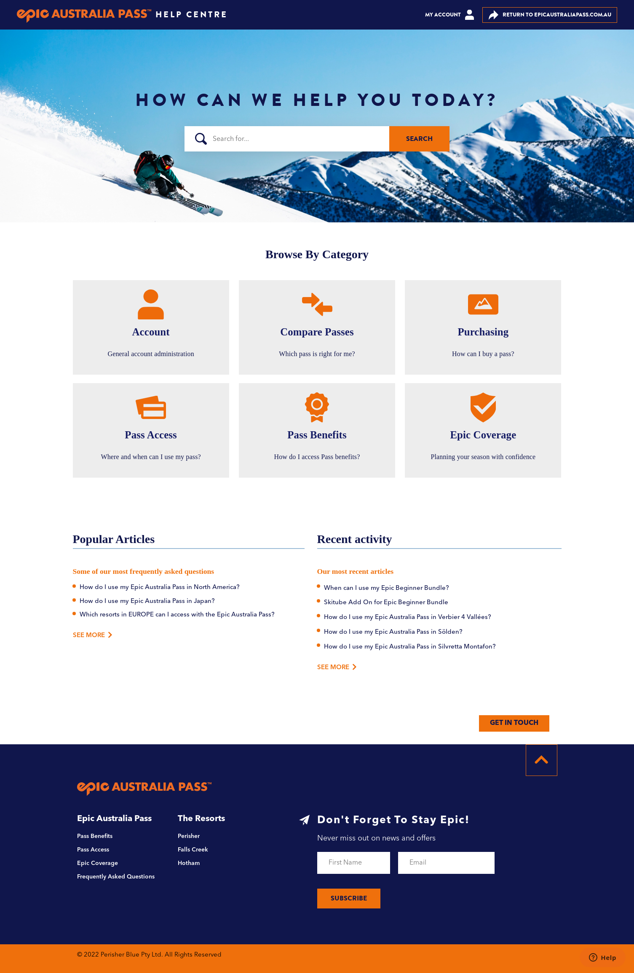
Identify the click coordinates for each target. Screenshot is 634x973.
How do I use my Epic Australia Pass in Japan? (147, 601)
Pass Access (93, 850)
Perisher (189, 836)
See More (90, 635)
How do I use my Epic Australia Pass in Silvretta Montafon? (410, 647)
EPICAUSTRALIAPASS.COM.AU (550, 15)
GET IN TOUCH (514, 723)
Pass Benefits (94, 836)
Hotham (189, 863)
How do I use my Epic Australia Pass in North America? (160, 587)
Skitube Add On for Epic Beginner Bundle (386, 603)
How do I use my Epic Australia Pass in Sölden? (393, 632)
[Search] (317, 138)
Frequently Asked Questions (116, 877)
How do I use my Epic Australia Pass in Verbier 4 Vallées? (407, 617)
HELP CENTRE (191, 14)
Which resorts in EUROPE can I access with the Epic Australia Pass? (177, 615)
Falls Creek (193, 850)
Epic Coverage (97, 863)
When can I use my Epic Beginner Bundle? (386, 588)
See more (337, 667)
